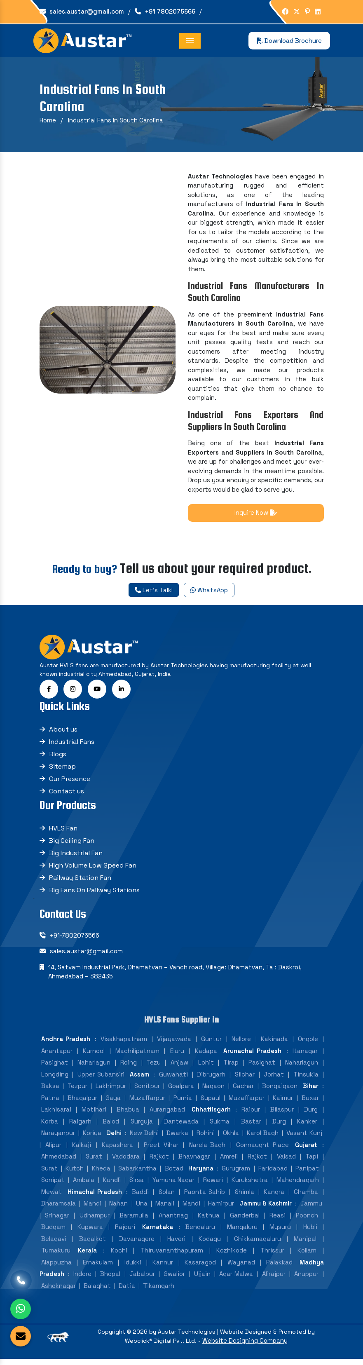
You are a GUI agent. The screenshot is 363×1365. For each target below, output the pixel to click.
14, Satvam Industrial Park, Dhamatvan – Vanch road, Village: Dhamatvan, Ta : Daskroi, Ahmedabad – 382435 (175, 976)
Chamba (306, 1196)
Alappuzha (56, 1266)
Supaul (210, 1102)
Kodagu (210, 1243)
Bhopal (110, 1278)
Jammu (311, 1207)
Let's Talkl (154, 590)
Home (48, 120)
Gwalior (174, 1278)
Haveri (176, 1243)
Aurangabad (167, 1113)
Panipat (307, 1172)
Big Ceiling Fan (71, 844)
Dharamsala (58, 1207)
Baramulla (133, 1219)
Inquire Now (255, 512)
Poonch (307, 1219)
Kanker (307, 1125)
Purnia (182, 1102)
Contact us (66, 795)
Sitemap (62, 770)
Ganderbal (245, 1219)
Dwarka (177, 1137)
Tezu (154, 1066)
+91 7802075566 (165, 11)
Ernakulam (98, 1266)
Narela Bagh (207, 1149)
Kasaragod (200, 1266)
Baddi (140, 1196)
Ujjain (202, 1278)
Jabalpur (142, 1278)
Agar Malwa (236, 1278)
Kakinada (274, 1043)
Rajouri (125, 1231)
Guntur (211, 1043)
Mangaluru (242, 1231)
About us (63, 733)
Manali (164, 1207)
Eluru (177, 1055)
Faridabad (273, 1172)
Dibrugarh (211, 1078)
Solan (167, 1196)
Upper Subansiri (100, 1078)
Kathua (209, 1219)
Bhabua (128, 1113)
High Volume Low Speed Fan (92, 869)
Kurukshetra (250, 1184)
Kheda (101, 1172)
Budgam (53, 1231)
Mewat (51, 1196)
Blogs (57, 758)
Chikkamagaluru (257, 1243)
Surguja (142, 1125)
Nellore (241, 1043)
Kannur (162, 1266)
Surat (94, 1160)
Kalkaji (81, 1149)
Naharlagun (93, 1066)
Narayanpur (58, 1137)
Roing (128, 1066)
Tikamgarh (158, 1290)
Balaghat (97, 1290)
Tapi (311, 1160)
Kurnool (94, 1055)
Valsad (286, 1160)
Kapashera (117, 1149)
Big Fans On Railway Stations (94, 894)
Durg (311, 1113)
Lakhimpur (111, 1090)
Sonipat (53, 1184)
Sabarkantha (137, 1172)
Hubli (310, 1231)
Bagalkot (92, 1243)
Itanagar (305, 1055)
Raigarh (80, 1125)
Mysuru (280, 1231)
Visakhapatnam (124, 1043)
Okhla (231, 1137)
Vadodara (126, 1160)
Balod (111, 1125)
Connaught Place (262, 1149)
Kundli (112, 1184)
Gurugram (236, 1172)
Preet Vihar (161, 1149)
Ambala (83, 1184)
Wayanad (241, 1266)
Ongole (308, 1043)
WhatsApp (209, 590)
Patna (50, 1102)
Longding (54, 1078)
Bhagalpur (82, 1102)
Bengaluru (200, 1231)
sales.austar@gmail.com (82, 11)
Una (142, 1207)
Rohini (206, 1137)
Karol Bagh (262, 1137)
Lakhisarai (56, 1113)
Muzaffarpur (147, 1102)
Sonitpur (147, 1090)
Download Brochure (289, 41)
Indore (82, 1278)
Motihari (94, 1113)
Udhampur (95, 1219)
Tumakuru (55, 1254)
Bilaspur (282, 1113)
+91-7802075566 (74, 939)
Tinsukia (306, 1078)
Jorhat (274, 1078)
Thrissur (272, 1254)
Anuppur (306, 1278)
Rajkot (159, 1160)
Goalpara (181, 1090)
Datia (127, 1290)
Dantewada (181, 1125)
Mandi (92, 1207)
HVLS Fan (63, 832)
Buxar (310, 1102)
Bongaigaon (279, 1090)
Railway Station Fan (80, 881)
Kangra (274, 1196)
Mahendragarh (297, 1184)
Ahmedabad (58, 1160)
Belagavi (53, 1243)
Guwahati (173, 1078)
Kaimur (283, 1102)
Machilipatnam (137, 1055)
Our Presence (69, 783)
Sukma (220, 1125)
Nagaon (213, 1090)
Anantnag (173, 1219)
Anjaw (179, 1066)
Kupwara (90, 1231)
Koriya (92, 1137)
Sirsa (136, 1184)
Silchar (245, 1078)
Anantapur (57, 1055)
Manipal (305, 1243)
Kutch (75, 1172)
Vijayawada (174, 1043)
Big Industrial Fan (76, 857)
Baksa (50, 1090)
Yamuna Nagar (173, 1184)
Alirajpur (274, 1278)
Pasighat (54, 1066)
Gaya (113, 1102)
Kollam (306, 1254)
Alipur (53, 1149)
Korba (49, 1125)
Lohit (206, 1066)
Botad (174, 1172)
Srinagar (57, 1219)
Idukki (132, 1266)
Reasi (277, 1219)
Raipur (250, 1113)
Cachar (243, 1090)
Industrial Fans (71, 745)
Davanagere (137, 1243)
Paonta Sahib (204, 1196)
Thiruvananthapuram (172, 1254)
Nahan (118, 1207)
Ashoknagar (58, 1290)
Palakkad (279, 1266)
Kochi (119, 1254)
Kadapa (206, 1055)
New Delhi (144, 1137)
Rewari (213, 1184)
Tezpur (77, 1090)
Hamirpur (221, 1207)
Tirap (231, 1066)
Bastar (251, 1125)
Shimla (244, 1196)
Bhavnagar (194, 1160)
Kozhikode (231, 1254)
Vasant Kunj (304, 1137)
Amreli (229, 1160)
